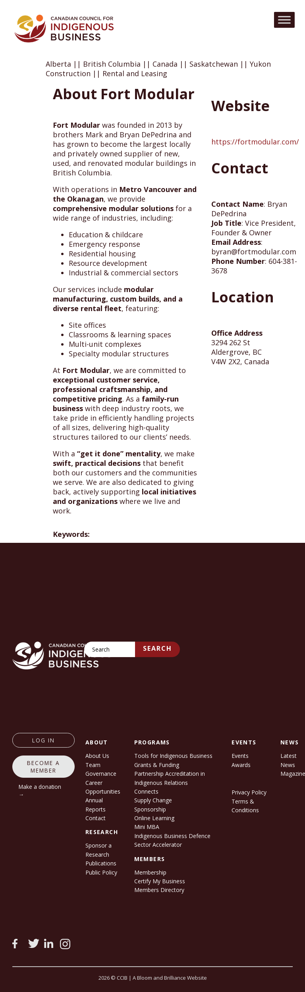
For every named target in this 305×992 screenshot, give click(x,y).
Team (92, 765)
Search (157, 648)
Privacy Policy (249, 792)
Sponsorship (150, 809)
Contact (95, 818)
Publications (100, 863)
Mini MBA (146, 827)
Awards (241, 765)
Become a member (43, 766)
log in (43, 740)
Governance (100, 773)
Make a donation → (40, 790)
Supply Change (153, 800)
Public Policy (101, 872)
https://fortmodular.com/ (255, 141)
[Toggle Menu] (284, 19)
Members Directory (159, 890)
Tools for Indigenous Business (173, 755)
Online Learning (154, 818)
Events (240, 755)
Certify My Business (159, 881)
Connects (146, 791)
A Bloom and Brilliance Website (170, 977)
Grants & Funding (156, 765)
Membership (150, 872)
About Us (97, 755)
